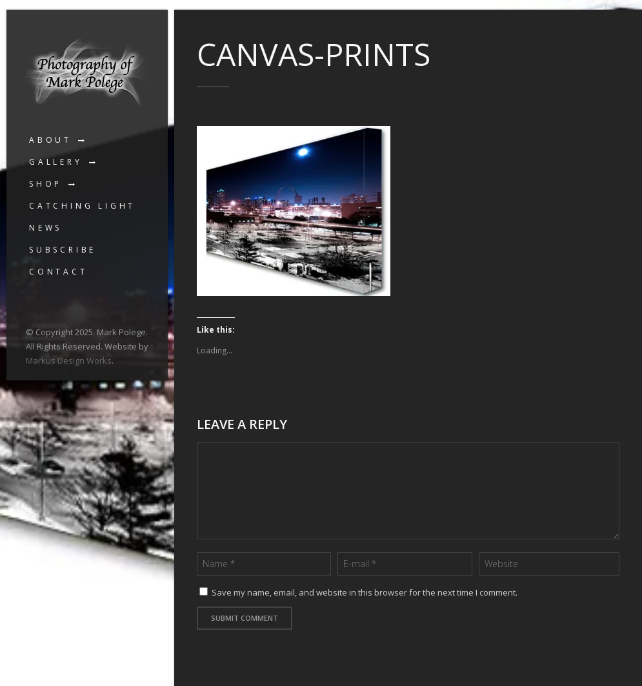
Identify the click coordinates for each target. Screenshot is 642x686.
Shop (45, 183)
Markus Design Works (69, 360)
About (50, 139)
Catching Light (82, 205)
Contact (58, 271)
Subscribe (62, 249)
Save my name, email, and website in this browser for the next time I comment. (364, 592)
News (45, 227)
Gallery (56, 161)
